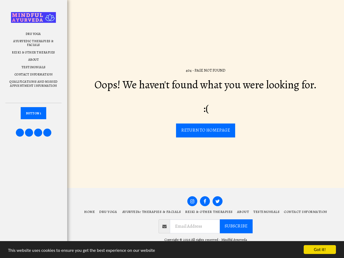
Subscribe (236, 226)
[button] (20, 133)
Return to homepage (205, 130)
